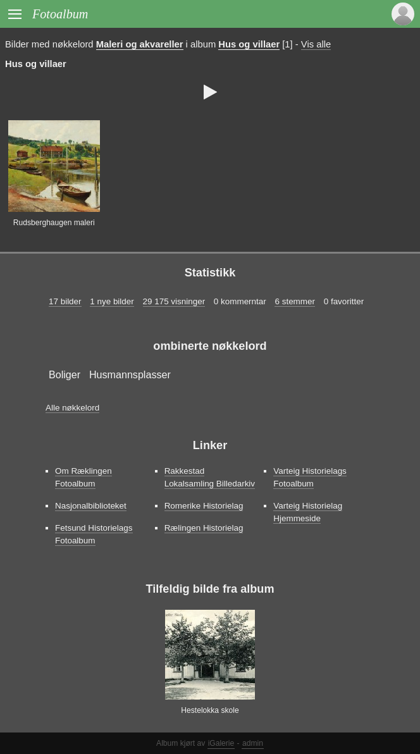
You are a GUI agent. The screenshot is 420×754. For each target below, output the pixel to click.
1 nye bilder (111, 301)
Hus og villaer (249, 44)
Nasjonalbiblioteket (91, 505)
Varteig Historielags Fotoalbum (310, 477)
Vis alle (316, 44)
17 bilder (65, 301)
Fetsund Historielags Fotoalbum (94, 534)
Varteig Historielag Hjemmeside (307, 512)
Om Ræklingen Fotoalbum (83, 477)
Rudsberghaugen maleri (54, 222)
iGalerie (221, 743)
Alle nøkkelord (72, 407)
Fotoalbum (60, 14)
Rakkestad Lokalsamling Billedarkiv (209, 477)
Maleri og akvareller (139, 44)
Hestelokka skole (209, 710)
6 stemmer (294, 301)
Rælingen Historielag (204, 528)
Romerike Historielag (204, 505)
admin (252, 743)
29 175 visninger (174, 301)
